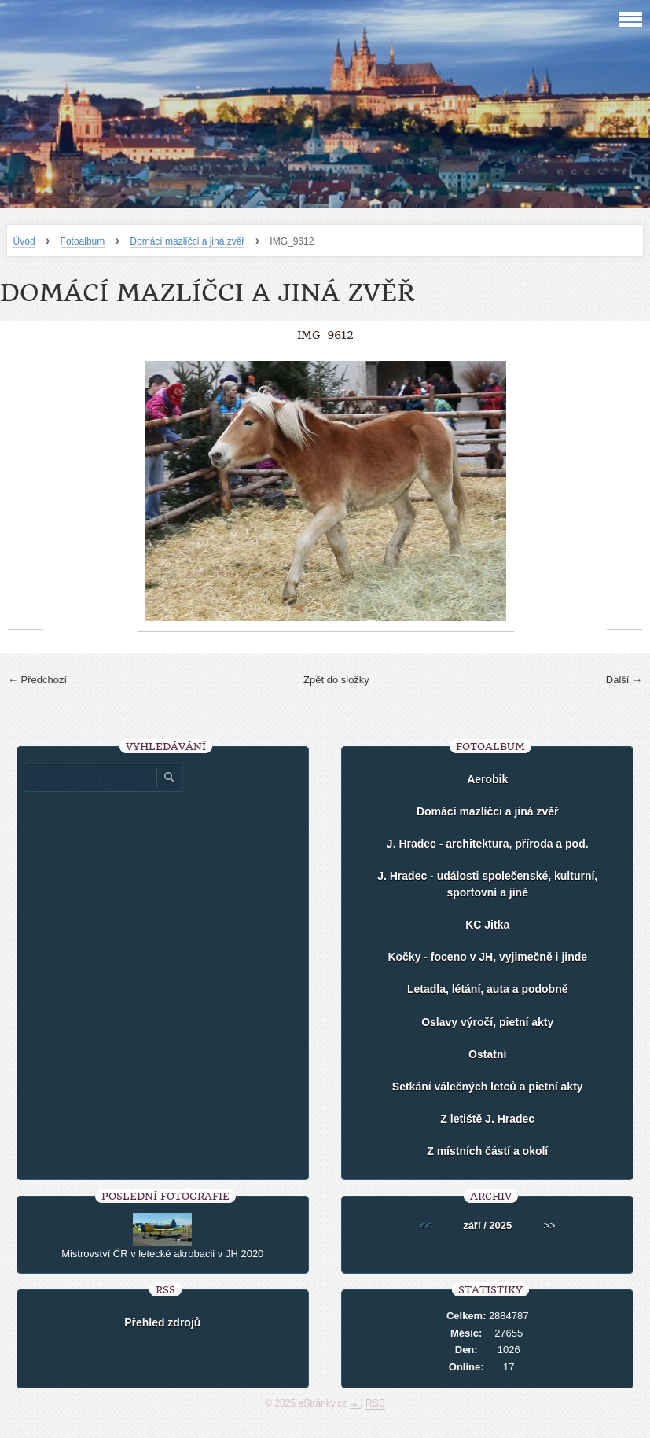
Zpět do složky (336, 680)
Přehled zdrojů (162, 1322)
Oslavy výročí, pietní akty (487, 1022)
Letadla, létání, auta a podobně (487, 989)
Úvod (24, 241)
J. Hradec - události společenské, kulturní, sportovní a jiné (487, 884)
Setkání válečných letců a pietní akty (487, 1086)
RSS (375, 1403)
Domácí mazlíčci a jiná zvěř (187, 241)
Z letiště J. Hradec (487, 1119)
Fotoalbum (83, 241)
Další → (624, 680)
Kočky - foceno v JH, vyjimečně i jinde (487, 957)
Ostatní (487, 1054)
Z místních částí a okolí (487, 1151)
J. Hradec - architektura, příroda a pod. (488, 843)
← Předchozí (37, 680)
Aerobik (487, 779)
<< (425, 1225)
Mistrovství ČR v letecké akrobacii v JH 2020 (162, 1254)
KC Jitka (487, 924)
